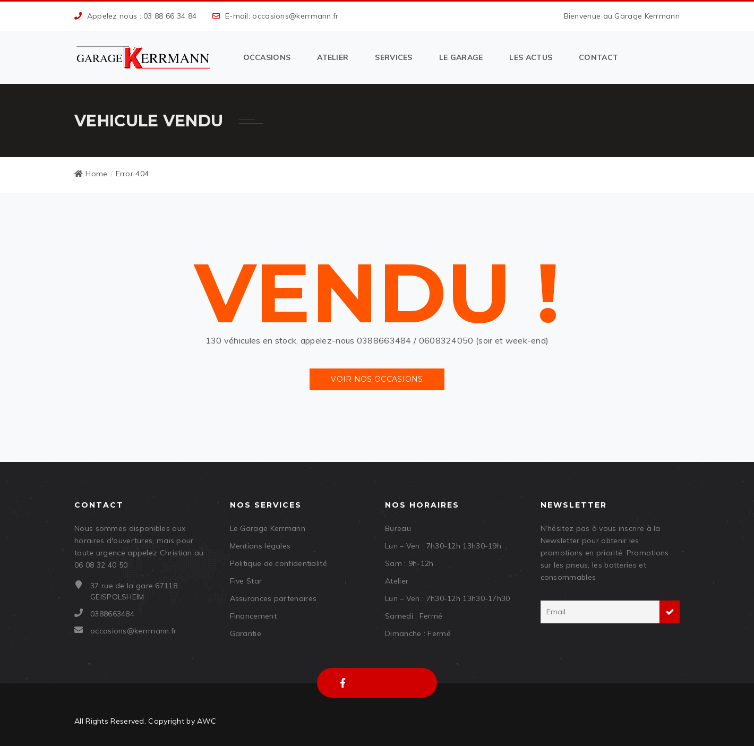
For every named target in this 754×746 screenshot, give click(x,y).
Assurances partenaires (273, 598)
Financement (253, 616)
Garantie (245, 633)
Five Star (246, 581)
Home (91, 173)
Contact (598, 57)
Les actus (530, 57)
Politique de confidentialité (278, 563)
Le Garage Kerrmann (267, 528)
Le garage (461, 57)
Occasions (267, 57)
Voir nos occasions (377, 379)
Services (393, 57)
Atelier (332, 57)
